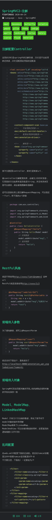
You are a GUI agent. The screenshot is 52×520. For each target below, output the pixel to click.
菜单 (16, 516)
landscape (19, 33)
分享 (37, 516)
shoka (25, 28)
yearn (7, 28)
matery (41, 33)
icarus (7, 37)
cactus (31, 33)
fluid (17, 37)
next (6, 24)
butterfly (30, 24)
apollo (7, 33)
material (28, 37)
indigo (34, 28)
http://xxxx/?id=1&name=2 (28, 276)
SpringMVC (31, 18)
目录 (27, 516)
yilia (16, 28)
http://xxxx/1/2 (31, 283)
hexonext (16, 24)
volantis (43, 24)
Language (9, 18)
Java (20, 18)
